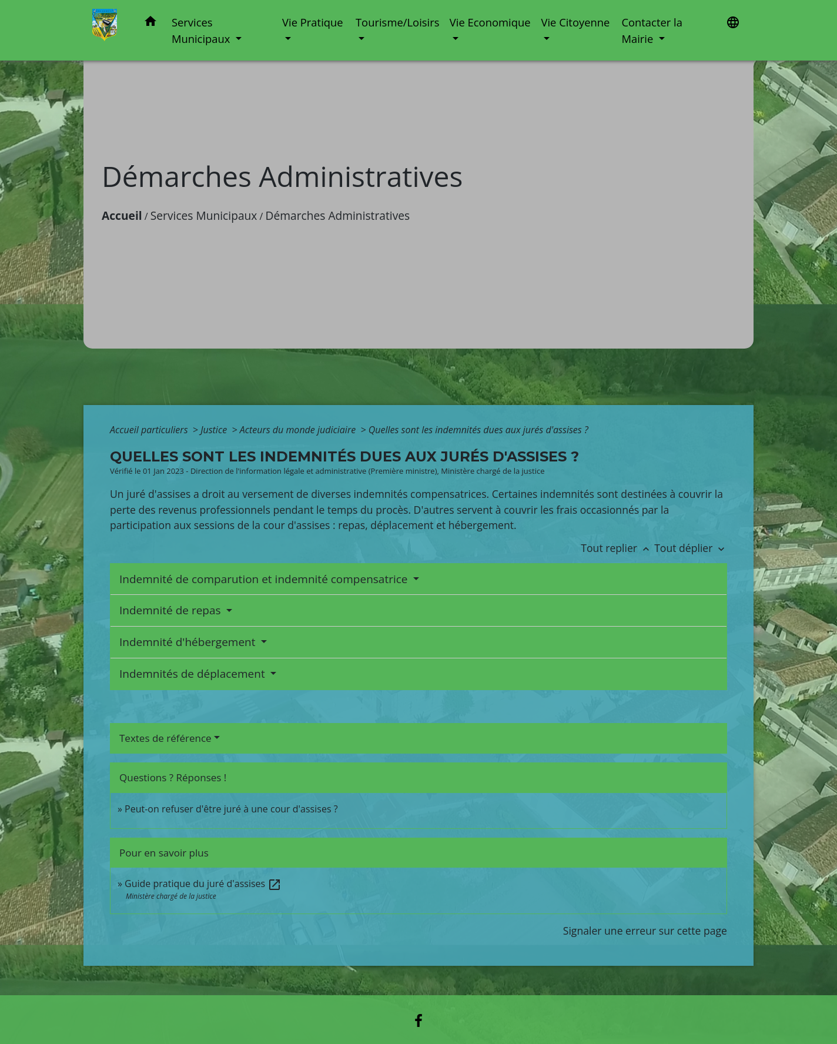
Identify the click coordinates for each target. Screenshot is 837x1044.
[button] (150, 23)
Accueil (122, 215)
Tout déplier (690, 548)
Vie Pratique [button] (312, 22)
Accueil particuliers (150, 429)
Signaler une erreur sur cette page (645, 930)
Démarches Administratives (338, 215)
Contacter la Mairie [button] (651, 30)
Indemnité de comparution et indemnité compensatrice (264, 579)
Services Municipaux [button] (202, 30)
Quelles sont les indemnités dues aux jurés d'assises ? (478, 429)
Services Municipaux (203, 215)
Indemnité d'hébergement (188, 642)
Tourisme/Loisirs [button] (397, 22)
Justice (214, 429)
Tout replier (617, 548)
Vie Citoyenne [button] (575, 22)
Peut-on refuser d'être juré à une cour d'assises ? (231, 808)
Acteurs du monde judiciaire (299, 429)
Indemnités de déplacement (193, 673)
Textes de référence (165, 738)
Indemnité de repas (171, 610)
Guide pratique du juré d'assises (203, 883)
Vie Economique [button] (490, 22)
